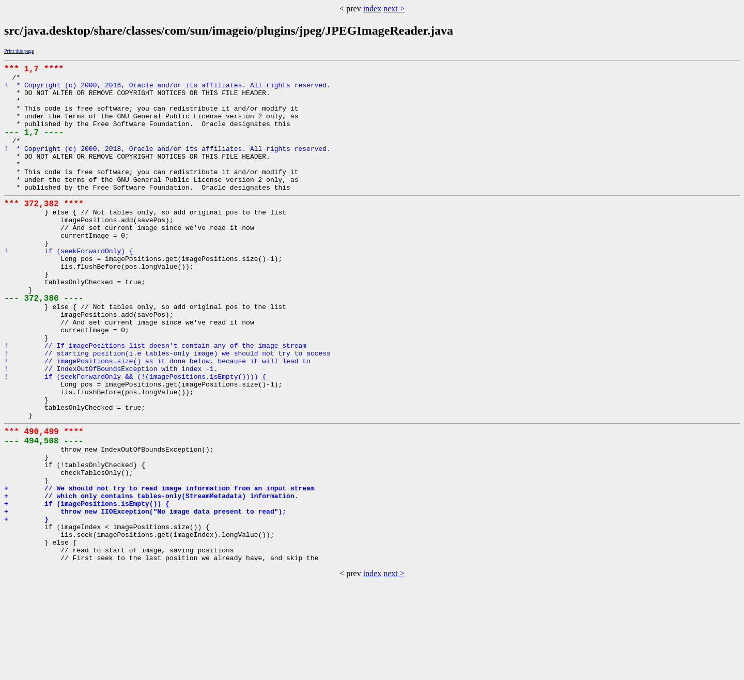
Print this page (19, 51)
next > (394, 8)
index (372, 8)
